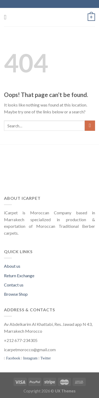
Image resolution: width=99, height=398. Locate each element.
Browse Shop (16, 294)
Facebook (12, 358)
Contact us (13, 284)
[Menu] (7, 17)
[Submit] (90, 126)
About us (12, 266)
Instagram (29, 358)
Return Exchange (19, 275)
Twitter (45, 358)
